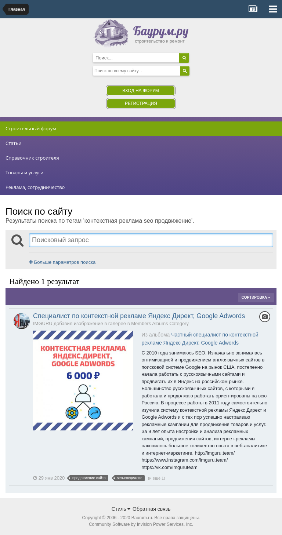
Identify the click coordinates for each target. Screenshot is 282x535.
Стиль (121, 509)
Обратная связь (151, 509)
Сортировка (256, 297)
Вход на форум (140, 90)
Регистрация (141, 103)
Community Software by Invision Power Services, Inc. (141, 524)
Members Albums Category (160, 323)
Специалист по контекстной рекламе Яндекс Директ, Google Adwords (139, 316)
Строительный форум (31, 128)
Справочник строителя (32, 157)
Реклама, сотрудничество (35, 187)
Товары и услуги (24, 172)
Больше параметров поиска (62, 262)
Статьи (14, 143)
